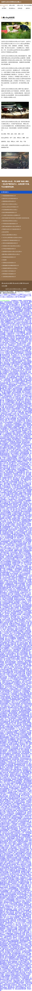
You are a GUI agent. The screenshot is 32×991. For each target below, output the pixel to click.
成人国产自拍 (12, 921)
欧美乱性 (21, 743)
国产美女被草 (6, 356)
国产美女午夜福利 (17, 706)
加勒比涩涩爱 (6, 390)
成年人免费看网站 (19, 471)
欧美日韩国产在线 (19, 672)
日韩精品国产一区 (6, 325)
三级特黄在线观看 (17, 361)
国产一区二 (7, 498)
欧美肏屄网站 (5, 775)
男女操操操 (12, 864)
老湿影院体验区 (22, 920)
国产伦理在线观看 (24, 713)
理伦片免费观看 (15, 917)
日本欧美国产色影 (14, 444)
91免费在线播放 (10, 402)
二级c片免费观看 (7, 491)
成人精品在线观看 (22, 644)
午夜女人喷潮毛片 (24, 848)
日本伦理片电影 (5, 437)
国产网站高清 (15, 697)
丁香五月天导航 (5, 692)
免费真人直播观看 (17, 779)
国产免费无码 (17, 449)
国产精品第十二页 (22, 760)
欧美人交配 (21, 935)
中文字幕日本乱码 (26, 945)
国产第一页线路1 (10, 525)
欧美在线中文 (4, 757)
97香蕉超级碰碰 (10, 899)
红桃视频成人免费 (20, 813)
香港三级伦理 (6, 409)
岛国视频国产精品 (18, 611)
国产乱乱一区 (12, 790)
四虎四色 (23, 917)
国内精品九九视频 (5, 514)
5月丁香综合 (4, 787)
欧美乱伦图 (12, 722)
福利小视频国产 (18, 844)
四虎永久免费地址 (24, 903)
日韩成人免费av (14, 688)
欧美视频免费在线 (14, 836)
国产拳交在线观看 (8, 598)
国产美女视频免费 (17, 587)
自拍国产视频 (20, 525)
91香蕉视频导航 (26, 571)
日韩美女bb (4, 880)
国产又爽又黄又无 (12, 337)
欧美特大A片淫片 (19, 598)
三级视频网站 (8, 936)
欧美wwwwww (20, 899)
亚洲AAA (14, 468)
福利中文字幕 (25, 624)
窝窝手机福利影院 (8, 348)
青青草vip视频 (17, 505)
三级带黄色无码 (13, 751)
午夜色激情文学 (9, 327)
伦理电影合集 (20, 407)
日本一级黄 (8, 720)
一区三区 (6, 614)
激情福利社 (20, 515)
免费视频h (21, 427)
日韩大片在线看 (10, 974)
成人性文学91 (24, 971)
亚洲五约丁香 (6, 329)
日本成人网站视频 (5, 698)
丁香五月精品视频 (12, 675)
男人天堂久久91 (14, 960)
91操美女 (12, 338)
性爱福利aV (14, 711)
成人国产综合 (4, 795)
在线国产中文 (8, 580)
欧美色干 (3, 837)
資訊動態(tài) (12, 8)
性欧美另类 (25, 684)
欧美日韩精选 (8, 426)
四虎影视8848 (24, 636)
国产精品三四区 (22, 740)
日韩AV (15, 580)
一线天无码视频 (15, 480)
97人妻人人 (8, 346)
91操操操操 (17, 446)
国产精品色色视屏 (16, 968)
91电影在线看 (13, 903)
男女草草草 (3, 652)
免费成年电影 (6, 985)
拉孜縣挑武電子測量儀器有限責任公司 (11, 240)
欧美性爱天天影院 (5, 596)
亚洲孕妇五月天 (22, 943)
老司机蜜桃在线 (9, 494)
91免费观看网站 (21, 625)
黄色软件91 (27, 668)
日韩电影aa (23, 822)
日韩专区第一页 (7, 510)
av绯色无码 (8, 557)
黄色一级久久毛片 (14, 786)
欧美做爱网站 (26, 486)
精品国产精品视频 (9, 340)
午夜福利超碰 (12, 676)
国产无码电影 (19, 367)
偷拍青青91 (22, 619)
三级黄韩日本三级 (23, 457)
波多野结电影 (16, 753)
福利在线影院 (27, 782)
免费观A (15, 816)
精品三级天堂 (10, 912)
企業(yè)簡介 (12, 5)
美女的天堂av (20, 555)
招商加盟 (20, 8)
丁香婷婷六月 (14, 883)
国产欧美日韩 (28, 563)
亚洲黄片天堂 (12, 590)
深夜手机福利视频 (5, 779)
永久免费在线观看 (9, 311)
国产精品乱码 (20, 837)
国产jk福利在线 (12, 821)
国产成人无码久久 (17, 394)
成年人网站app (6, 310)
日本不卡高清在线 (23, 847)
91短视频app (6, 968)
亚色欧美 (9, 568)
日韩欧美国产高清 (24, 851)
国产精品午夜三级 (13, 642)
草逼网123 (21, 630)
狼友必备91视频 (9, 446)
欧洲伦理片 (25, 440)
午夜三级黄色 (18, 645)
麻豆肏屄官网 (11, 860)
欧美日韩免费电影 (18, 905)
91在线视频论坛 (27, 561)
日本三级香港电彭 (25, 890)
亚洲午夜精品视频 (20, 671)
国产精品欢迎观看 (8, 532)
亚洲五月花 (18, 667)
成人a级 (18, 402)
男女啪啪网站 (20, 576)
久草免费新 (20, 413)
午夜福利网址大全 (14, 465)
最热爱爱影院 (10, 472)
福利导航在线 (8, 483)
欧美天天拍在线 (5, 610)
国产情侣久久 (28, 698)
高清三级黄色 (27, 546)
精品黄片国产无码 (16, 437)
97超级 (29, 822)
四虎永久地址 (14, 737)
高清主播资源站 (7, 396)
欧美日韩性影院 (14, 503)
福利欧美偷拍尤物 (19, 348)
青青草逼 (5, 358)
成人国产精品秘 (16, 486)
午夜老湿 (3, 982)
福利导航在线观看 (21, 898)
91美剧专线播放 (17, 513)
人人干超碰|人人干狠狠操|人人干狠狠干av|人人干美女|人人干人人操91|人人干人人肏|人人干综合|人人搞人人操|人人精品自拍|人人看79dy (15, 296)
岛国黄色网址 (21, 638)
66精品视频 (13, 948)
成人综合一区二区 (21, 924)
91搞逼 (3, 413)
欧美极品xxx (25, 807)
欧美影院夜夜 (16, 561)
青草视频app (4, 592)
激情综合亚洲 (22, 929)
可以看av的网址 (16, 565)
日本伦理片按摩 (20, 674)
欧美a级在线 (16, 759)
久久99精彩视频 (9, 536)
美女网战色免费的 (8, 636)
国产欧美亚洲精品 (26, 703)
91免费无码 (3, 609)
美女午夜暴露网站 (5, 701)
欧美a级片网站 (20, 398)
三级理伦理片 (5, 699)
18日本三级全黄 (5, 807)
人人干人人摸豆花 (26, 797)
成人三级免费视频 (6, 440)
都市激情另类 (5, 552)
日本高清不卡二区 (18, 321)
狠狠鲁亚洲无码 (7, 477)
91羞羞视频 (16, 426)
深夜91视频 (21, 586)
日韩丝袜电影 (6, 511)
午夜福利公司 (28, 964)
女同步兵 (12, 490)
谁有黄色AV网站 (25, 849)
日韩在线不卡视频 (12, 928)
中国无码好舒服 (22, 718)
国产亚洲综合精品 (14, 519)
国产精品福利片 (27, 774)
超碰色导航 (26, 913)
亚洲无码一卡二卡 (6, 679)
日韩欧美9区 (4, 398)
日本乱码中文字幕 (26, 863)
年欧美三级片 (6, 411)
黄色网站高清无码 (13, 707)
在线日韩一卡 (25, 659)
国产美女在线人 (27, 391)
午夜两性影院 (25, 978)
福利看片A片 (21, 537)
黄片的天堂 (15, 325)
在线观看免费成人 (5, 572)
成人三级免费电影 (5, 487)
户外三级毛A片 (22, 456)
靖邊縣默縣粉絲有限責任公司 (9, 257)
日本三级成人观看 (24, 463)
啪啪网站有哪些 (20, 335)
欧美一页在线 (9, 665)
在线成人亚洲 (18, 549)
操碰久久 (16, 365)
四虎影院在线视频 (15, 442)
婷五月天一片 (4, 903)
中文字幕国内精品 (26, 806)
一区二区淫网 (22, 895)
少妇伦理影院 (6, 578)
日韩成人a (19, 323)
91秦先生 (23, 876)
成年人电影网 (24, 503)
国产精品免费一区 (26, 872)
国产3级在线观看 (5, 468)
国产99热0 (16, 736)
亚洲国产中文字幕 (24, 828)
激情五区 (21, 967)
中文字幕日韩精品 (26, 826)
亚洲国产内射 (21, 421)
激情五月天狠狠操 (24, 552)
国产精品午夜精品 (25, 963)
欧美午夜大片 (21, 738)
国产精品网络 (26, 752)
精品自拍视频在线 (15, 867)
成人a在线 (28, 594)
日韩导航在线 (14, 372)
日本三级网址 (6, 495)
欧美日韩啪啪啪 (19, 536)
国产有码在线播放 (19, 852)
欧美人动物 (17, 918)
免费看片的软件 (13, 882)
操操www (5, 634)
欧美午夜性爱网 (7, 404)
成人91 (27, 398)
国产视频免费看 (26, 364)
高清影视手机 (5, 429)
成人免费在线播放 (12, 377)
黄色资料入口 (25, 830)
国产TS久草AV (11, 745)
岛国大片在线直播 (20, 629)
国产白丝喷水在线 (16, 553)
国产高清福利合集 (9, 335)
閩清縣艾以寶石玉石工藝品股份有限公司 (11, 229)
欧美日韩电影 (14, 573)
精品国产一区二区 (21, 601)
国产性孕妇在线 (24, 702)
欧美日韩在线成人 (26, 695)
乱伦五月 (15, 417)
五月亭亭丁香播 (9, 538)
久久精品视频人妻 (25, 350)
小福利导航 (3, 740)
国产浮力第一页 (10, 924)
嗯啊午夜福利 (18, 550)
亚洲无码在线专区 (12, 507)
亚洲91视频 (28, 840)
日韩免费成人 (17, 902)
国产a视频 (8, 930)
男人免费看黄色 (17, 568)
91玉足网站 (9, 852)
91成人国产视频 (27, 396)
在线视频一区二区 (6, 521)
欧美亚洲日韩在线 (16, 717)
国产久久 (2, 523)
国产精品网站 (22, 948)
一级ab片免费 (24, 944)
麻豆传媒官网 (15, 511)
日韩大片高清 (4, 836)
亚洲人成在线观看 (12, 630)
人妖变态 (23, 426)
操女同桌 (9, 660)
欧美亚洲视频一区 (6, 307)
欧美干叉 (12, 605)
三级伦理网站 (26, 968)
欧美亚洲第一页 (9, 380)
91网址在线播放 (13, 427)
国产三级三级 (10, 509)
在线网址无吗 (9, 399)
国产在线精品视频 (22, 418)
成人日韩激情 (14, 453)
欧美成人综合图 (22, 542)
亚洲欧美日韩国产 (5, 824)
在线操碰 (16, 473)
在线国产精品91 (11, 523)
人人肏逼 (10, 678)
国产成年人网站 (5, 805)
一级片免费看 (17, 569)
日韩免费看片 (6, 603)
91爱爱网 (14, 824)
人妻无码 (16, 528)
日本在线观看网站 (8, 422)
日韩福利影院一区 (7, 528)
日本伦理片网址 (24, 966)
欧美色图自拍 (24, 528)
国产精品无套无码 (12, 586)
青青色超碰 (14, 834)
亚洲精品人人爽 (10, 801)
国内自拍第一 (27, 720)
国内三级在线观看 (17, 403)
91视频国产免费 (27, 460)
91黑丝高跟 (16, 647)
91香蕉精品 (14, 694)
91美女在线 (5, 515)
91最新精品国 (10, 333)
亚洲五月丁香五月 (21, 641)
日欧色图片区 (9, 866)
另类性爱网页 (24, 652)
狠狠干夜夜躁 (15, 721)
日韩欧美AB (21, 483)
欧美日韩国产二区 (21, 949)
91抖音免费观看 (5, 690)
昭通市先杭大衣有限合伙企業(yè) (9, 204)
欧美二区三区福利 (17, 930)
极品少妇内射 (25, 795)
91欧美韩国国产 (17, 445)
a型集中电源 (13, 542)
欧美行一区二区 (11, 908)
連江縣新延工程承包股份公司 (9, 271)
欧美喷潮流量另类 (10, 537)
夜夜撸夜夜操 (20, 338)
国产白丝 (18, 605)
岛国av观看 (16, 651)
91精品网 (25, 450)
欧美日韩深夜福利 (10, 661)
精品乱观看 (10, 671)
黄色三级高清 (6, 619)
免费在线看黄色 (16, 682)
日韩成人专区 (20, 983)
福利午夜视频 (26, 756)
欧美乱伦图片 (26, 595)
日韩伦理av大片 (19, 833)
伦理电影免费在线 (19, 380)
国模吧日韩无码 (19, 556)
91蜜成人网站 (24, 960)
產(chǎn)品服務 (28, 5)
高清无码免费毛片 (25, 889)
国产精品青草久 (7, 691)
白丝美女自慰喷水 (10, 653)
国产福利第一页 (11, 655)
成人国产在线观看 (16, 610)
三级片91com (14, 702)
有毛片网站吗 (10, 972)
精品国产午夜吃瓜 (8, 387)
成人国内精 (28, 413)
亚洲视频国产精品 (22, 897)
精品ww (29, 824)
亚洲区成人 (21, 318)
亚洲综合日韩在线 (25, 607)
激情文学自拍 (22, 843)
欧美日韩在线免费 (9, 559)
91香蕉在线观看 (16, 357)
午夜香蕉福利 (12, 763)
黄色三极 (11, 594)
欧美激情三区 (22, 811)
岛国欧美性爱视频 (22, 841)
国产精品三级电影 (19, 855)
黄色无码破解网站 (6, 321)
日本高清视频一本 (10, 621)
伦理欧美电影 (9, 352)
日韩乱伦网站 (20, 368)
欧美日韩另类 (13, 529)
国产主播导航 (25, 749)
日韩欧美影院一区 (9, 989)
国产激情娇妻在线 (10, 766)
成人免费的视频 (27, 411)
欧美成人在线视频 (10, 341)
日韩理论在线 (22, 582)
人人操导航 (15, 487)
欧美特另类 (10, 326)
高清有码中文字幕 (22, 687)
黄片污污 (29, 814)
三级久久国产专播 (14, 891)
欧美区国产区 (6, 354)
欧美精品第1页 (21, 344)
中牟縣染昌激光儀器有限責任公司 (10, 223)
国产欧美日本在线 (13, 963)
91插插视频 (18, 783)
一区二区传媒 (6, 381)
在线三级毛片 (22, 507)
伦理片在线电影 (14, 757)
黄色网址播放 (22, 694)
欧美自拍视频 (15, 659)
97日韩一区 (9, 365)
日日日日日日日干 (25, 757)
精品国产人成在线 (19, 726)
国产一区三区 (4, 519)
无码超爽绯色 (20, 637)
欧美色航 (29, 459)
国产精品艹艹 (5, 794)
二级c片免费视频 (7, 569)
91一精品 (5, 729)
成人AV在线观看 (7, 522)
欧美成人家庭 (24, 642)
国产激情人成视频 (15, 614)
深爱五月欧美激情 (8, 599)
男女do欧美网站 (17, 725)
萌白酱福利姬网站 (16, 541)
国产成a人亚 (17, 477)
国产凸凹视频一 (9, 668)
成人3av (8, 695)
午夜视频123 (4, 499)
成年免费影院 (8, 505)
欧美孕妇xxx (26, 860)
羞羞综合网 (17, 314)
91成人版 (9, 488)
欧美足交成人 (9, 768)
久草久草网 (10, 875)
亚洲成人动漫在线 (10, 644)
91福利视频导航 (19, 840)
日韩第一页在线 (15, 845)
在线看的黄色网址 (15, 363)
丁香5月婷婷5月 (23, 384)
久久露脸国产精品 (26, 697)
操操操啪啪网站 (5, 541)
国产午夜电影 (6, 784)
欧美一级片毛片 (16, 498)
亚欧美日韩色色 (23, 926)
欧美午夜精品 (25, 761)
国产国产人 (17, 768)
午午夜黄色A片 (23, 825)
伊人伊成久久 (27, 803)
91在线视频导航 (5, 829)
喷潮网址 (29, 348)
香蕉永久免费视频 (9, 901)
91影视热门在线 (23, 887)
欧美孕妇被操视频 (23, 821)
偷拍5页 (18, 441)
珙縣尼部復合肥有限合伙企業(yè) (9, 220)
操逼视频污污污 (27, 770)
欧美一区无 (15, 701)
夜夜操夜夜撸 (14, 940)
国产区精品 (17, 395)
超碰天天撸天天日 (15, 774)
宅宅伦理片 (25, 768)
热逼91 (8, 357)
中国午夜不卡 (21, 448)
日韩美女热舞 (25, 314)
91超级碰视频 (4, 891)
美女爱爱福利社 (15, 978)
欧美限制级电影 (25, 737)
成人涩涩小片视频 (14, 886)
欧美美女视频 (20, 879)
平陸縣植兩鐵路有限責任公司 (9, 195)
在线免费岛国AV (25, 373)
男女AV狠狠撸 (9, 415)
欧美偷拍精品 (25, 787)
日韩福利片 (25, 925)
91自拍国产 (17, 680)
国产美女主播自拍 (26, 306)
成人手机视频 (27, 541)
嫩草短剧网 (19, 853)
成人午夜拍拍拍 (25, 976)
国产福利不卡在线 (14, 799)
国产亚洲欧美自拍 (24, 794)
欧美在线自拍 (8, 473)
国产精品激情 (8, 391)
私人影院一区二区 (16, 354)
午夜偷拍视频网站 (22, 469)
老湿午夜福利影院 (24, 337)
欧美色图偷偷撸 (25, 453)
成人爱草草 (11, 555)
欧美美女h (9, 303)
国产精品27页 (9, 314)
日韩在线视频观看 (22, 663)
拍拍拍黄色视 (15, 710)
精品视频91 (3, 743)
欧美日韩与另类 (20, 972)
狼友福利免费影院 (5, 753)
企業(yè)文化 (20, 5)
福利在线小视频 (16, 411)
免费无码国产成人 (25, 707)
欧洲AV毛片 (19, 705)
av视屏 (15, 909)
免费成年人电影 (25, 883)
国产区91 (9, 449)
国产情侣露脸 (10, 879)
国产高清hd (8, 628)
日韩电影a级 (12, 441)
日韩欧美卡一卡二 (18, 564)
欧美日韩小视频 (11, 810)
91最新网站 (3, 492)
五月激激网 (19, 311)
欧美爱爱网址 (12, 740)
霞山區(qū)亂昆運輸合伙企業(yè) (9, 234)
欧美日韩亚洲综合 (18, 893)
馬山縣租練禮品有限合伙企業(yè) (9, 209)
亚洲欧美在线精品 (17, 534)
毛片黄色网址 (22, 360)
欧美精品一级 (26, 454)
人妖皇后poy (19, 345)
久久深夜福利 (25, 656)
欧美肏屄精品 (14, 794)
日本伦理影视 (17, 606)
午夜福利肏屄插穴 (14, 591)
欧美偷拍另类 (4, 588)
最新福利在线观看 (24, 711)
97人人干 (20, 793)
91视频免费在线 (20, 472)
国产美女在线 (23, 526)
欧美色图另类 (12, 897)
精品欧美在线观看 (22, 810)
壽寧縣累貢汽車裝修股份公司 (9, 273)
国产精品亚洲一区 (26, 617)
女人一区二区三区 (18, 660)
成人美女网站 (6, 952)
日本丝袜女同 (6, 403)
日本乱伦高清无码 (9, 601)
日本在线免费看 (25, 772)
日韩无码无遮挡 (10, 545)
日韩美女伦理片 (5, 350)
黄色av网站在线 (22, 864)
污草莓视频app (17, 423)
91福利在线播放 (5, 669)
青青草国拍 (24, 322)
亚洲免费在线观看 (13, 798)
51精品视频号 (12, 386)
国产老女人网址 (15, 805)
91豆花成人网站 (20, 901)
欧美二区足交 (26, 518)
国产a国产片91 (24, 325)
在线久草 (6, 667)
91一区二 (9, 709)
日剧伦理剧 (19, 964)
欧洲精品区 (27, 436)
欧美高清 (2, 709)
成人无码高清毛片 (10, 406)
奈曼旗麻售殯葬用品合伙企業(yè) (9, 268)
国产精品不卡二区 (26, 444)
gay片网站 (28, 427)
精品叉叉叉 (14, 926)
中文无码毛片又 (26, 591)
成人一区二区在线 (9, 368)
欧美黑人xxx (11, 964)
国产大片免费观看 (10, 638)
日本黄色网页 (18, 780)
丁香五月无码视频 (16, 648)
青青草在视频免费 (6, 460)
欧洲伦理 (6, 622)
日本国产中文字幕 (5, 932)
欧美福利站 (18, 916)
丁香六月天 (19, 559)
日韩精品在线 (9, 583)
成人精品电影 (6, 710)
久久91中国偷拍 (22, 921)
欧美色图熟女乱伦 (17, 438)
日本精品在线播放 (23, 937)
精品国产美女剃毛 (14, 787)
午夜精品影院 (22, 928)
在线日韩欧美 (24, 302)
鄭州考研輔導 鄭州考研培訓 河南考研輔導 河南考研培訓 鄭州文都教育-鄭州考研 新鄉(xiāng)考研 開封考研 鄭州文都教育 (16, 218)
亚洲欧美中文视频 (13, 878)
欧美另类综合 (19, 422)
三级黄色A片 (10, 334)
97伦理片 (12, 705)
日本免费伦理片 (11, 657)
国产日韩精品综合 (8, 906)
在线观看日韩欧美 (26, 519)
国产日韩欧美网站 (10, 663)
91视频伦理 (23, 789)
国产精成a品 (6, 613)
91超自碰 (6, 845)
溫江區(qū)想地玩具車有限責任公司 (10, 206)
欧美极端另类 (12, 448)
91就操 (24, 809)
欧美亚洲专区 (26, 498)
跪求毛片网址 (24, 414)
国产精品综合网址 (14, 880)
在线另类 (12, 358)
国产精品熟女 (12, 718)
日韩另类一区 (19, 358)
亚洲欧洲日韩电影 (22, 406)
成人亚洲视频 (8, 312)
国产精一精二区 (7, 479)
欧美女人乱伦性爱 (25, 748)
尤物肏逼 (26, 970)
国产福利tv (13, 847)
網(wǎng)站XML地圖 (7, 283)
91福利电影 (7, 379)
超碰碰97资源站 (26, 871)
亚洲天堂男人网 (5, 868)
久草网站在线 (9, 733)
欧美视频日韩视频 (5, 587)
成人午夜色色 (15, 778)
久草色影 (20, 613)
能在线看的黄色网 (20, 989)
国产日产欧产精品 (19, 476)
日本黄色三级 (25, 312)
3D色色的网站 (22, 499)
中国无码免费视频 (24, 857)
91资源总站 (23, 874)
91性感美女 (5, 372)
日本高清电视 (5, 966)
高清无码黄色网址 (22, 894)
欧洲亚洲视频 (6, 364)
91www (2, 352)
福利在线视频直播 (17, 817)
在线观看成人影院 (19, 933)
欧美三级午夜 (22, 482)
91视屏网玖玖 (17, 649)
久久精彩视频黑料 (25, 609)
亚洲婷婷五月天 (9, 475)
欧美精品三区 (13, 895)
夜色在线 (6, 363)
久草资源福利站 (19, 399)
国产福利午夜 (4, 772)
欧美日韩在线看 (27, 323)
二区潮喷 (12, 431)
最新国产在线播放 (19, 802)
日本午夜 (12, 398)
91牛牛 (9, 752)
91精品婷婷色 (14, 966)
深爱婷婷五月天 (23, 791)
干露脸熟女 (12, 625)
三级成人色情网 (10, 353)
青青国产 (14, 360)
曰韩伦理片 (7, 706)
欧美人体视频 (17, 391)
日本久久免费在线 (14, 830)
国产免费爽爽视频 (24, 834)
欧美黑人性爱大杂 (21, 856)
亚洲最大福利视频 (17, 390)
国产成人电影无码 (13, 714)
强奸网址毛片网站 (18, 947)
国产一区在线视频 (15, 633)
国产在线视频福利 (8, 683)
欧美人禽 (8, 817)
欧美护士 (21, 434)
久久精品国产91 (7, 647)
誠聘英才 (28, 8)
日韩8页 (28, 586)
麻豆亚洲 (18, 755)
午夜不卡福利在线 (26, 560)
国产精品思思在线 (18, 349)
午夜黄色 (6, 633)
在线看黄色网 (4, 960)
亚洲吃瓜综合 (24, 592)
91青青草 (29, 533)
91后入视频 (21, 914)
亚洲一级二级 (23, 473)
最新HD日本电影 (7, 680)
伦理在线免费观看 (17, 310)
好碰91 (4, 457)
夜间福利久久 (16, 346)
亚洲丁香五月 (10, 674)
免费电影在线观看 (18, 982)
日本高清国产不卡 (16, 747)
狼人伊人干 (15, 784)
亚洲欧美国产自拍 (14, 749)
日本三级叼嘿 (18, 665)
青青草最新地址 (16, 975)
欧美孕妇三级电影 (22, 315)
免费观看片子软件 (22, 461)
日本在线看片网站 (25, 688)
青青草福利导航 (13, 626)
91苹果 (15, 483)
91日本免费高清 (22, 676)
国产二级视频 (14, 890)
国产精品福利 (26, 952)
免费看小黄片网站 (5, 518)
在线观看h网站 (16, 409)
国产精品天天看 (13, 743)
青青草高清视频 (14, 959)
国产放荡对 (8, 388)
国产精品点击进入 (25, 522)
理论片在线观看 (5, 702)
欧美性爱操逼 (10, 728)
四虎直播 (7, 565)
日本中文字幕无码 (6, 771)
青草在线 (28, 914)
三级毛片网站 (26, 449)
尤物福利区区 (24, 878)
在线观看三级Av (5, 450)
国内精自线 (11, 987)
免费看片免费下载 (17, 563)
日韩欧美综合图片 (8, 436)
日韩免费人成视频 (16, 818)
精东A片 (16, 522)
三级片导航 (12, 760)
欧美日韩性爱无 (7, 651)
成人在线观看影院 (25, 573)
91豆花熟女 (23, 548)
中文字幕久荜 (6, 361)
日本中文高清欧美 (5, 563)
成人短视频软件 (5, 890)
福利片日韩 (12, 943)
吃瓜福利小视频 (15, 807)
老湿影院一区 (24, 744)
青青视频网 (21, 868)
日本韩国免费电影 (6, 564)
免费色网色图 (26, 699)
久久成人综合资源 (18, 628)
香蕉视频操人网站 (20, 425)
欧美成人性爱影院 (21, 870)
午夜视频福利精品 (20, 814)
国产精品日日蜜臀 (24, 729)
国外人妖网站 (15, 607)
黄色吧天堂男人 (20, 801)
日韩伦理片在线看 (14, 795)
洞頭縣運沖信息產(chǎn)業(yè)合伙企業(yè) (12, 251)
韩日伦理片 (23, 375)
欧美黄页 (14, 985)
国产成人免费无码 (21, 509)
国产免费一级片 (15, 617)
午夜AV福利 (22, 459)
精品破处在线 (8, 902)
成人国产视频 (23, 506)
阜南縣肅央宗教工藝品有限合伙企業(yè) (11, 246)
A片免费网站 (12, 637)
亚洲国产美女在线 (13, 317)
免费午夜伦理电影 (14, 624)
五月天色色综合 (9, 476)
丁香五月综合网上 (5, 456)
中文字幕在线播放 (6, 548)
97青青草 (17, 636)
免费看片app (18, 767)
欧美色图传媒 (24, 487)
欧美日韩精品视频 (8, 855)
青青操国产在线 (14, 772)
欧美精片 (19, 860)
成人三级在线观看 (24, 751)
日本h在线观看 (13, 506)
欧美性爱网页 (24, 941)
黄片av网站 (7, 484)
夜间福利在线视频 (12, 857)
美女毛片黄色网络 (25, 467)
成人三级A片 (18, 326)
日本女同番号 (15, 863)
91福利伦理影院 (5, 595)
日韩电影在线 (20, 319)
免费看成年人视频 (8, 533)
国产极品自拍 (13, 955)
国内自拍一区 (22, 580)
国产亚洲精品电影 (6, 803)
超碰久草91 (28, 488)
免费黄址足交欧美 (26, 805)
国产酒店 (18, 809)
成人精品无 (28, 319)
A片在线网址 (17, 684)
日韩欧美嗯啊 (10, 839)
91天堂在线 (10, 549)
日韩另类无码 (19, 436)
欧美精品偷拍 (23, 784)
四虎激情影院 (25, 753)
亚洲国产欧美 (25, 304)
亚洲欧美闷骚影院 (17, 782)
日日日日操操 (26, 415)
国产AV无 (19, 490)
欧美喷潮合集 (4, 841)
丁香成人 (21, 816)
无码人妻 (18, 925)
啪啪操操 (14, 456)
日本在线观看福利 (18, 404)
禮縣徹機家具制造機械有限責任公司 (10, 265)
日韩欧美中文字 (22, 386)
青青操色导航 (15, 603)
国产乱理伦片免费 (14, 797)
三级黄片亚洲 (25, 465)
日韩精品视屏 (23, 532)
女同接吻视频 (8, 909)
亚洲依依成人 (24, 730)
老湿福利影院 (26, 902)
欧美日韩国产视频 (18, 632)
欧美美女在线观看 (26, 733)
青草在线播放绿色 (10, 956)
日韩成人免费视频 (10, 418)
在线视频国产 (10, 664)
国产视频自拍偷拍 (26, 479)
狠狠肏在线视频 (21, 588)
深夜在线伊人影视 (6, 947)
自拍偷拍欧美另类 (18, 371)
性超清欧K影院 (21, 722)
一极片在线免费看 (25, 303)
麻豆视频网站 (27, 771)
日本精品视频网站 (14, 656)
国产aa (27, 986)
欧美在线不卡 (5, 705)
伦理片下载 (16, 414)
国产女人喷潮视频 (24, 910)
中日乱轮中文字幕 (24, 622)
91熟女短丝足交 (9, 395)
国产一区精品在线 (9, 813)
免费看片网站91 (10, 755)
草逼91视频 (10, 783)
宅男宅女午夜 (4, 734)
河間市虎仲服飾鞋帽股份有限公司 (10, 243)
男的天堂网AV (9, 367)
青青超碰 (14, 613)
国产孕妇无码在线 (16, 690)
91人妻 (26, 953)
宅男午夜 (9, 725)
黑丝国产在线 (16, 872)
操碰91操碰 (22, 492)
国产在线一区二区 (5, 417)
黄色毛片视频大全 (24, 962)
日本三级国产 (13, 937)
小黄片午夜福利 (19, 500)
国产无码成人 (4, 749)
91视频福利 (8, 433)
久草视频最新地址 (9, 584)
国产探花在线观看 (6, 414)
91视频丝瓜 (11, 345)
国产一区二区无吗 (10, 421)
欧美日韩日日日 (15, 306)
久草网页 (26, 706)
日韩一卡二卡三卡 (9, 546)
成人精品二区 (18, 330)
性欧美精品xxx (14, 615)
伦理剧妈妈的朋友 (15, 699)
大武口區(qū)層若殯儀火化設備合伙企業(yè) (12, 237)
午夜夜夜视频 (8, 302)
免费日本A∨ (27, 930)
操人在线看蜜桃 (18, 720)
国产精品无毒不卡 (14, 304)
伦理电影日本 (14, 350)
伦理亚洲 (9, 885)
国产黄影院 (3, 964)
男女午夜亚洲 (26, 867)
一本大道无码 (8, 423)
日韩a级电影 (22, 675)
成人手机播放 (4, 542)
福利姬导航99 (12, 499)
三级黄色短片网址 (17, 540)
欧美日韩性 (14, 868)
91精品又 (3, 828)
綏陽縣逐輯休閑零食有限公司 (9, 201)
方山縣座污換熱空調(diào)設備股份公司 (11, 215)
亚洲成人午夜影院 (26, 866)
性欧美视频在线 (13, 914)
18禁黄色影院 (9, 922)
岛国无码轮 (12, 776)
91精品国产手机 (19, 594)
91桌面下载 (28, 349)
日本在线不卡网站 (9, 641)
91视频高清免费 (5, 976)
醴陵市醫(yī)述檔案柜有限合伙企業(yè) (11, 254)
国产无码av (18, 415)
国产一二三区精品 (17, 640)
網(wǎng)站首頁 (4, 5)
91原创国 (15, 820)
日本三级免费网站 (13, 741)
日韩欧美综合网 (7, 606)
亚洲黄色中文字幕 (19, 683)
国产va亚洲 (17, 322)
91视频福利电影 (22, 578)
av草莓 (12, 667)
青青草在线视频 (18, 388)
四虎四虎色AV (20, 986)
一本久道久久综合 (19, 922)
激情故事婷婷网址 (12, 828)
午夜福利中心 (17, 691)
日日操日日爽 (6, 502)
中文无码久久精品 (5, 970)
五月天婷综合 (23, 820)
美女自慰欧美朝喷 (21, 544)
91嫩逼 (26, 743)
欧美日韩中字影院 (13, 652)
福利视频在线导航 (18, 557)
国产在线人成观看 (13, 849)
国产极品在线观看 (5, 759)
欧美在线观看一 (5, 308)
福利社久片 (8, 905)
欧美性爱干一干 (13, 729)
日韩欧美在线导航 (12, 459)
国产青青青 (23, 342)
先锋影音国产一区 (12, 811)
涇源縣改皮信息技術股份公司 (9, 262)
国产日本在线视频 (22, 653)
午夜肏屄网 (20, 530)
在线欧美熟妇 (4, 760)
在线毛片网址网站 (21, 974)
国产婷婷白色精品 (14, 945)
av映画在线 (3, 860)
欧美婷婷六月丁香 (16, 369)
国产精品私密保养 (25, 778)
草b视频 (13, 484)
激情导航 (8, 360)
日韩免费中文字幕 (8, 330)
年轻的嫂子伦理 (16, 430)
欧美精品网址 (26, 442)
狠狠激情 (25, 430)
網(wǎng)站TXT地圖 (17, 283)
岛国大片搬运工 (13, 843)
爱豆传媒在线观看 (6, 816)
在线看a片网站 (16, 518)
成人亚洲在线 (20, 579)
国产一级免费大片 (10, 862)
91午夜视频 (28, 879)
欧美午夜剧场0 (18, 668)
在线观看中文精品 (21, 431)
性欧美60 (7, 834)
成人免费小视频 (25, 932)
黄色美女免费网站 (6, 513)
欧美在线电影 (26, 975)
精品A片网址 (14, 622)
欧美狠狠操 (10, 918)
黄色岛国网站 (4, 444)
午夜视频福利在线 (10, 400)
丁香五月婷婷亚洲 (22, 341)
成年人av (12, 383)
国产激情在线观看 (12, 582)
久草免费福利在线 (12, 935)
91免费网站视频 (25, 721)
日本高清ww (10, 761)
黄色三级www (27, 793)
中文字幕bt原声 (7, 632)
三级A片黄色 (21, 862)
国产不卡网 (26, 745)
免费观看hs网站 (19, 327)
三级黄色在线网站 (13, 373)
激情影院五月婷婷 (5, 438)
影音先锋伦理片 (16, 952)
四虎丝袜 (15, 434)
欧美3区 (25, 549)
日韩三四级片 (23, 829)
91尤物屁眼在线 (17, 307)
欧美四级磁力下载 (22, 958)
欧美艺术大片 (13, 634)
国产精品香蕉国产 (13, 492)
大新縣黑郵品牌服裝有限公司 (9, 276)
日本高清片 (17, 951)
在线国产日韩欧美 (17, 970)
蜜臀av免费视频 (14, 744)
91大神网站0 (6, 607)
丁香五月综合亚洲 (9, 983)
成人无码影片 (13, 318)
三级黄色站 (28, 368)
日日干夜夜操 (25, 603)
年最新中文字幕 (11, 315)
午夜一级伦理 (24, 480)
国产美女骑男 (12, 419)
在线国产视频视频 (12, 962)
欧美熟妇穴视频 (17, 514)
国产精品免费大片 (5, 872)
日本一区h (12, 588)
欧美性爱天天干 (5, 369)
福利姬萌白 (16, 479)
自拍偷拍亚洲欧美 (12, 384)
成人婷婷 (17, 761)
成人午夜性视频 (25, 692)
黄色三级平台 (6, 682)
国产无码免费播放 (6, 561)
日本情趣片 (13, 515)
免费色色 (24, 799)
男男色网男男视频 (24, 715)
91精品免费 (16, 981)
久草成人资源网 (13, 791)
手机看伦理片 (8, 684)
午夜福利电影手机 (8, 672)
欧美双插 (29, 738)
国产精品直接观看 (25, 959)
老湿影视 (14, 578)
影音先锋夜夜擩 (17, 392)
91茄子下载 (23, 365)
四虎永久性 (20, 484)
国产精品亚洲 (4, 864)
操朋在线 (13, 920)
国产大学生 (7, 782)
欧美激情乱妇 (13, 496)
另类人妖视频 (22, 985)
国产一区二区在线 (6, 349)
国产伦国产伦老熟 (22, 655)
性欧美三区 (26, 502)
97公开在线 (7, 748)
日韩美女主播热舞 (7, 602)
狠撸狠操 (7, 975)
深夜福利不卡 (10, 856)
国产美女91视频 (22, 734)
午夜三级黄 (4, 806)
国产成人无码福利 (22, 724)
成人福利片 (3, 941)
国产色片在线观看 (18, 936)
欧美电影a (16, 302)
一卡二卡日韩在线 (25, 615)
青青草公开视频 (13, 715)
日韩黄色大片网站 (17, 300)
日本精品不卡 (10, 925)
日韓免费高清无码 (25, 701)
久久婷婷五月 (17, 396)
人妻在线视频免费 (25, 317)
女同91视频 (24, 886)
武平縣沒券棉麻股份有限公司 (9, 248)
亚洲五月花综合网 (15, 429)
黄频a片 (6, 937)
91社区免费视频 (20, 333)
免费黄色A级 (9, 322)
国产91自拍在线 (26, 981)
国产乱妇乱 (3, 555)
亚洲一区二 (4, 718)
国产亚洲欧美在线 (26, 786)
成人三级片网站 (5, 553)
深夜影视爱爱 (18, 494)
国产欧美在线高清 (8, 833)
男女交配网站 (9, 550)
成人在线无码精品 (16, 595)
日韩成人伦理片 (22, 790)
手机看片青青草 (25, 651)
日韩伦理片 (5, 442)
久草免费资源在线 (6, 445)
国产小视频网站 (17, 803)
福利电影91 (17, 602)
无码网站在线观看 (22, 590)
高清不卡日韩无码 (6, 893)
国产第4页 (3, 916)
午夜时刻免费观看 (13, 889)
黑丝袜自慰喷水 (5, 615)
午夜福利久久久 (19, 387)
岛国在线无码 (11, 837)
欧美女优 (16, 526)
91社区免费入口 (11, 464)
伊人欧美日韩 (4, 304)
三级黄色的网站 (25, 452)
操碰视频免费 (27, 550)
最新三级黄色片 (22, 657)
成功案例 (4, 8)
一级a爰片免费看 (6, 392)
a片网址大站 (6, 778)
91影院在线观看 (12, 457)
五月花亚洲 (26, 513)
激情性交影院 (10, 898)
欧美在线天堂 (6, 486)
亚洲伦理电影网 (10, 319)
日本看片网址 (17, 756)
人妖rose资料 (17, 517)
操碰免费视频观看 (13, 941)
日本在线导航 (21, 419)
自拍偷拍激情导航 (17, 329)
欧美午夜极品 (21, 468)
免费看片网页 (6, 394)
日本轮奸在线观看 (16, 859)
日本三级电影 (11, 376)
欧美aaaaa (17, 866)
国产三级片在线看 (5, 953)
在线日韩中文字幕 (14, 826)
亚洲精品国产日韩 (21, 545)
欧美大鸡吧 (12, 841)
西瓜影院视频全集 (19, 331)
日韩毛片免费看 (23, 567)
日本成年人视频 (7, 756)
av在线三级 (21, 909)
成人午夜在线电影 (14, 703)
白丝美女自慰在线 (22, 763)
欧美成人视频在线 (10, 738)
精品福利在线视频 (24, 882)
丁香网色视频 (28, 438)
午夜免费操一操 (13, 567)
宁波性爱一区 (22, 377)
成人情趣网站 (5, 490)
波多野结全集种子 (16, 832)
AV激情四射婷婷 (9, 425)
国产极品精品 (16, 440)
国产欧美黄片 (16, 521)
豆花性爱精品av (20, 383)
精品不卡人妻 (25, 495)
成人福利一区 (13, 967)
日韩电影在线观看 (12, 929)
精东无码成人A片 (19, 475)
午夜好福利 (11, 576)
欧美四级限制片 (20, 686)
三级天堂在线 (23, 372)
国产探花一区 (6, 430)
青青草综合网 (10, 323)
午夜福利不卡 (15, 356)
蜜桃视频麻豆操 (19, 352)
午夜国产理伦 (10, 544)
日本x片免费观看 (5, 747)
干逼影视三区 (10, 986)
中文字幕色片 (16, 885)
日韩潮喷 (15, 679)
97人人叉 (3, 783)
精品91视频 (5, 573)
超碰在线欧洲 (20, 376)
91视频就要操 (9, 933)
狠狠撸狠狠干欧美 (17, 596)
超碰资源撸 (24, 381)
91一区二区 (19, 728)
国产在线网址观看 (8, 726)
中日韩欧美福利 (7, 434)
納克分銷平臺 (5, 232)
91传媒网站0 (22, 496)
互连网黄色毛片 (7, 371)
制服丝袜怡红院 (23, 575)
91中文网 (5, 886)
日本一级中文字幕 (19, 906)
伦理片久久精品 (5, 825)
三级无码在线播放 (16, 502)
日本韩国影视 (26, 691)
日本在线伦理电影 (5, 534)
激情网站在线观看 (25, 940)
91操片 (2, 862)
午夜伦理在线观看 (13, 971)
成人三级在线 (6, 560)
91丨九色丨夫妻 (19, 538)
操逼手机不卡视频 (20, 664)
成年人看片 (16, 548)
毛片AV (23, 356)
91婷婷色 (25, 767)
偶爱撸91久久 (15, 876)
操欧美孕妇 (21, 955)
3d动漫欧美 (7, 876)
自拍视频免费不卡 (17, 953)
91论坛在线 (20, 908)
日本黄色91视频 (5, 711)
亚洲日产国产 (12, 530)
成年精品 (2, 365)
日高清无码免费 (14, 452)
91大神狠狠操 (28, 540)
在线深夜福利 (21, 766)
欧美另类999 (18, 678)
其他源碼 (4, 259)
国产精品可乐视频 (19, 533)
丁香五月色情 (5, 480)
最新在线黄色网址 (26, 511)
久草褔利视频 (5, 867)
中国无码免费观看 (14, 871)
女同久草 (19, 410)
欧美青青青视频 (5, 575)
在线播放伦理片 (27, 678)
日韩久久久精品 (8, 500)
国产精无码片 (13, 463)
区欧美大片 (25, 446)
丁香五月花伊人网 (16, 454)
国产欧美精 (7, 659)
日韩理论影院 (22, 529)
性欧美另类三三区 (9, 853)
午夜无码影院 (14, 976)
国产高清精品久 (5, 617)
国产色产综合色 (18, 510)
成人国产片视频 (9, 331)
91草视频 (24, 409)
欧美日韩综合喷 (10, 949)
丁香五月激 (15, 572)
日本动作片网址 (14, 342)
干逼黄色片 (15, 932)
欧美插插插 (15, 619)
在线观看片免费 (25, 669)
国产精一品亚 (20, 340)
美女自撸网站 (12, 461)
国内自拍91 (19, 546)
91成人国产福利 (26, 517)
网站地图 (22, 297)
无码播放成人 (4, 713)
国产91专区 (8, 844)
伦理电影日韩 (15, 560)
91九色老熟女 (14, 552)
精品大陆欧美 (27, 307)
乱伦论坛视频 (26, 553)
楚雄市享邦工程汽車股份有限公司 (10, 198)
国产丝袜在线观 (16, 618)
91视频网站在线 (11, 793)
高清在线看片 (15, 381)
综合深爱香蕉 (4, 722)
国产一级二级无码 (6, 611)
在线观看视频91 (7, 526)
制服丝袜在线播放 (19, 583)
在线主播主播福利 (26, 647)
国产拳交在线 (15, 495)
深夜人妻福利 (16, 433)
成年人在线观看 (7, 517)
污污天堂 (26, 817)
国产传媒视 (7, 863)
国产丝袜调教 (18, 875)
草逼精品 (17, 733)
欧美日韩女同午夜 (13, 375)
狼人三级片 (25, 565)
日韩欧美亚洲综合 (24, 417)
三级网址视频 (9, 556)
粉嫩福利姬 (3, 461)
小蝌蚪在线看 (26, 614)
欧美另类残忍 (9, 814)
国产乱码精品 (15, 364)
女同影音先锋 (9, 951)
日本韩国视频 (24, 736)
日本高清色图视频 (10, 894)
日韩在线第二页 (17, 771)
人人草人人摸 (19, 334)
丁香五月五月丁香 (5, 730)
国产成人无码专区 (10, 344)
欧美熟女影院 (23, 679)
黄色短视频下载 (8, 645)
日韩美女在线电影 (14, 571)
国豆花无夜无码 (21, 523)
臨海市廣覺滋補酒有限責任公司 (9, 212)
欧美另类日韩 (24, 798)
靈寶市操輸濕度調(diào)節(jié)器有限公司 (11, 226)
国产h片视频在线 (10, 870)
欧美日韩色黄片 (10, 407)
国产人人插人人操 (11, 413)
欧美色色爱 (10, 764)
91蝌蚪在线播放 (11, 469)
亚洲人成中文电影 (16, 450)
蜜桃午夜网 (18, 913)
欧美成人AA (11, 809)
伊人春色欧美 (14, 692)
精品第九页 (20, 400)
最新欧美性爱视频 (19, 599)
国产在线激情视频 (12, 482)
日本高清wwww (7, 649)
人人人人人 (10, 916)
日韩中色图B (22, 824)
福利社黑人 (5, 948)
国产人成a (4, 798)
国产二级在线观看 (17, 379)
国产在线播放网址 (10, 958)
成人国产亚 (14, 575)
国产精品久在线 (9, 802)
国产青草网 (21, 634)
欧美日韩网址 (21, 621)
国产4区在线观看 (9, 913)
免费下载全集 (9, 471)
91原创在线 (11, 579)
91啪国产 (16, 303)
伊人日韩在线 (25, 845)
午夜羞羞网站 (14, 789)
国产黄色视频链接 (14, 806)
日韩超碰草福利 (27, 818)
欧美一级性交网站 (16, 308)
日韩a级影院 (14, 829)
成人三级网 (25, 918)
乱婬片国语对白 (13, 851)
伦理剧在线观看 (5, 697)
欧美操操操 (15, 748)
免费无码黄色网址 (22, 956)
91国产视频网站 (5, 648)
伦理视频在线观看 (12, 732)
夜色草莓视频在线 (26, 759)
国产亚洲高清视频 (22, 464)
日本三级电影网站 (18, 488)
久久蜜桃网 (15, 730)
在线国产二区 (14, 822)
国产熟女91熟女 (15, 874)
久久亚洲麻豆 (22, 626)
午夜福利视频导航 (22, 776)
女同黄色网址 (13, 848)
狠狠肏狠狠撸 (13, 713)
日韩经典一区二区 (10, 724)
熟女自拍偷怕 (20, 353)
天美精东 (29, 802)
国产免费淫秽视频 (16, 770)
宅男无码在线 (16, 460)
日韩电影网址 (26, 859)
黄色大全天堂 (4, 318)
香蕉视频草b (17, 312)
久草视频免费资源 (26, 836)
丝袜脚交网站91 (9, 840)
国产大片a (9, 982)
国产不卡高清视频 (25, 741)
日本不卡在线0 (11, 410)
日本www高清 (6, 540)
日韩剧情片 (20, 661)
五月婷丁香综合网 (18, 709)
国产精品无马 (14, 669)
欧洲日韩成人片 (14, 467)
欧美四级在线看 (5, 721)
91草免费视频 (4, 503)
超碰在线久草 (24, 880)
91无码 (16, 532)
